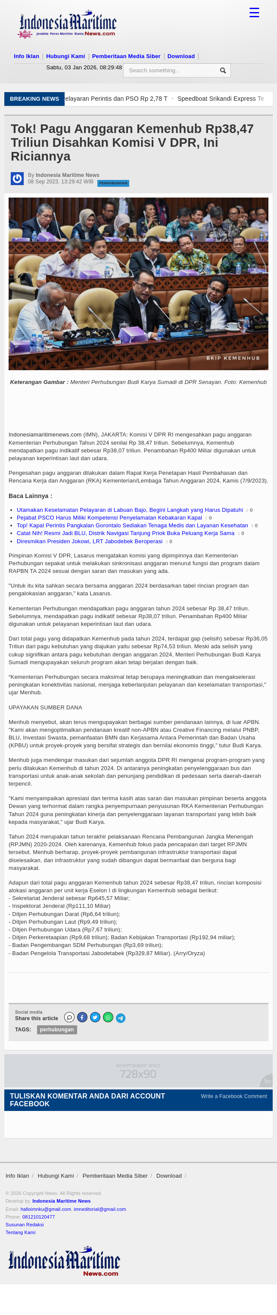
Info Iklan (26, 56)
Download (181, 56)
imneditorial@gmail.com (100, 1209)
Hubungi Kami (65, 56)
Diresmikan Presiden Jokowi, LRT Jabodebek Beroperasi (89, 541)
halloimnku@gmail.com (46, 1209)
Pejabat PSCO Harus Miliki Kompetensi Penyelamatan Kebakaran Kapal (109, 517)
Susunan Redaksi (25, 1224)
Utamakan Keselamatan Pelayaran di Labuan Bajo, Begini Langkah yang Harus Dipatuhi (130, 510)
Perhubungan (113, 183)
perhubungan (57, 1030)
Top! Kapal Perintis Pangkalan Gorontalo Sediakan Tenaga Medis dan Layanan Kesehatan (132, 525)
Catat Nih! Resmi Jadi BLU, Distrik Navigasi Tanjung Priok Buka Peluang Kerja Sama (125, 533)
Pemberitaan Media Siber (126, 56)
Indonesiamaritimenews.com (45, 434)
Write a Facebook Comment (234, 1096)
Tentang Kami (20, 1232)
